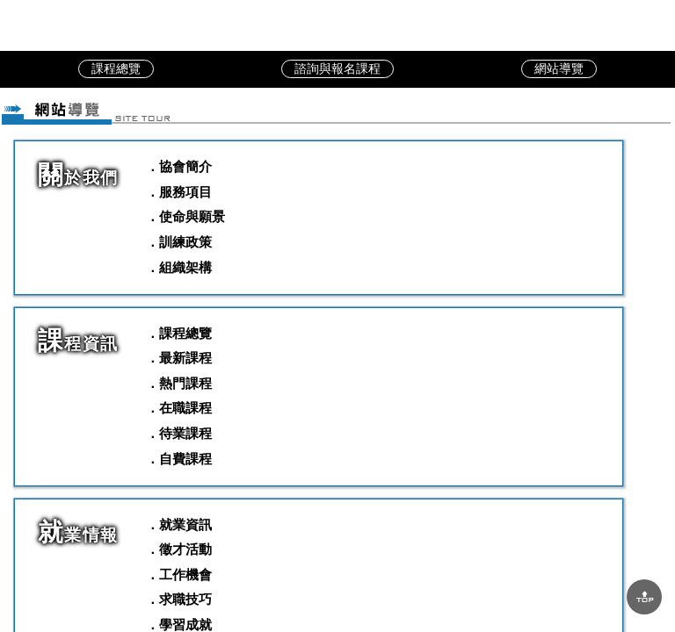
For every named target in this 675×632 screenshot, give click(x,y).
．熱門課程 (179, 383)
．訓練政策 (179, 241)
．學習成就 (179, 624)
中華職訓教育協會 (337, 25)
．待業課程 (179, 433)
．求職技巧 (179, 599)
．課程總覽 (179, 333)
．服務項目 (179, 191)
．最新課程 (179, 357)
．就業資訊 (179, 524)
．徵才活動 (179, 549)
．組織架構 (179, 267)
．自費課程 (179, 458)
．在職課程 (179, 407)
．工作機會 (179, 574)
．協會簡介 (179, 166)
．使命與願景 (185, 216)
